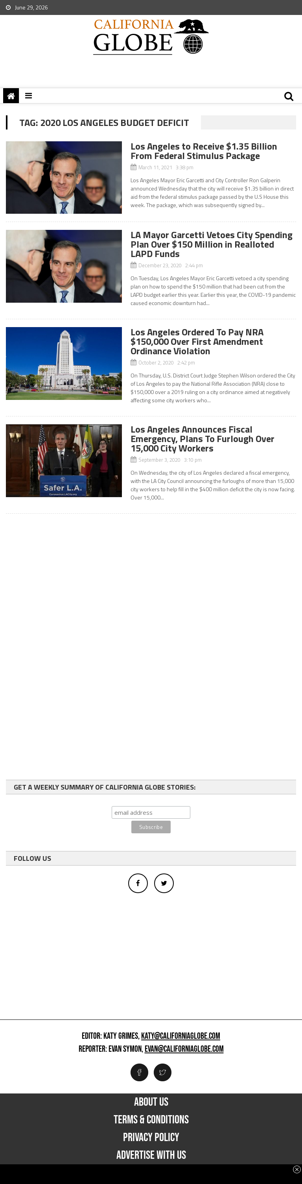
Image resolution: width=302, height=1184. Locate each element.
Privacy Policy (151, 1137)
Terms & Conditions (151, 1120)
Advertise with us (151, 1155)
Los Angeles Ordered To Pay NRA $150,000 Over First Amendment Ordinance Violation (197, 341)
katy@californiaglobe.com (180, 1036)
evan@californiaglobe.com (184, 1049)
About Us (151, 1102)
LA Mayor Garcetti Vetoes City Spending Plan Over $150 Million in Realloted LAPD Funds (212, 244)
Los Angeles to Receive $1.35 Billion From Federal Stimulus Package (204, 151)
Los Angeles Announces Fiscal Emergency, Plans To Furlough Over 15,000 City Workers (202, 438)
